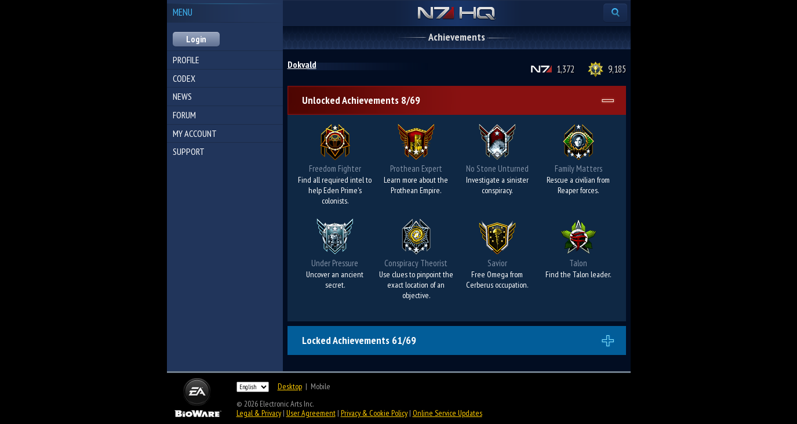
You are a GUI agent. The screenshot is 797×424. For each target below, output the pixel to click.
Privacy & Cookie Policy (374, 413)
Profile (186, 60)
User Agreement (311, 413)
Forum (184, 115)
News (182, 96)
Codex (184, 78)
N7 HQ (456, 14)
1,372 (565, 69)
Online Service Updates (447, 413)
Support (189, 151)
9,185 (617, 69)
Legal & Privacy (258, 413)
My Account (195, 133)
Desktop (290, 386)
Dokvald (301, 64)
